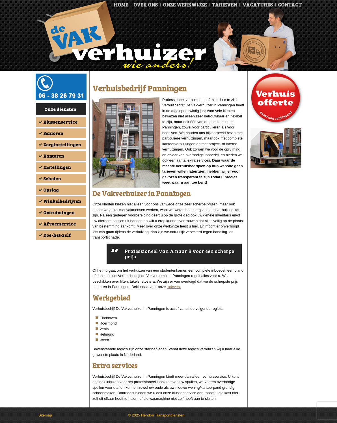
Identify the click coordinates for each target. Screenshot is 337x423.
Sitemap (45, 415)
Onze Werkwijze (185, 4)
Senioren (53, 133)
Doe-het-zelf (57, 235)
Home (121, 4)
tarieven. (174, 287)
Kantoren (53, 156)
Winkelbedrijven (62, 201)
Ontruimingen (59, 212)
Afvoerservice (59, 224)
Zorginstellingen (62, 144)
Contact (290, 4)
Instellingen (57, 167)
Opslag (51, 190)
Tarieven (224, 4)
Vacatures (257, 4)
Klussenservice (60, 122)
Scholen (52, 178)
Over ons (145, 4)
